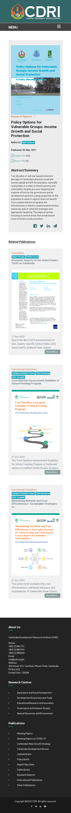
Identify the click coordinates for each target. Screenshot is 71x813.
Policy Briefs (23, 759)
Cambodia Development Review (33, 749)
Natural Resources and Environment (35, 713)
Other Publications (26, 785)
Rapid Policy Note (25, 764)
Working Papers (25, 733)
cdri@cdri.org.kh (16, 659)
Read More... (52, 352)
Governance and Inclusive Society (33, 708)
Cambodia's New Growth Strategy (33, 744)
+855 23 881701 (16, 646)
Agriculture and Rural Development (34, 693)
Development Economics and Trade (34, 698)
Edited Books (23, 769)
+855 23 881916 (16, 649)
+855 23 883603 (16, 653)
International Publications (29, 780)
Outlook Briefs (24, 754)
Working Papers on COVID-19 (31, 738)
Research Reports (26, 775)
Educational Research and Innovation (35, 703)
